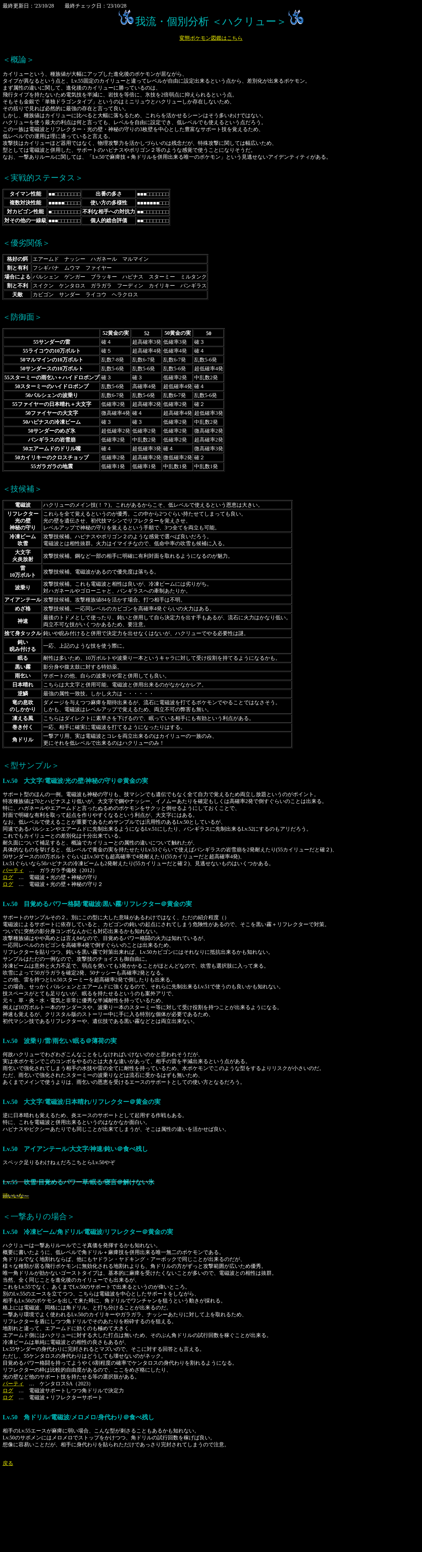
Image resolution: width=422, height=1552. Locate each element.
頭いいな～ (16, 1195)
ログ (8, 877)
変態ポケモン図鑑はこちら (211, 38)
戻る (8, 1463)
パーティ (13, 870)
